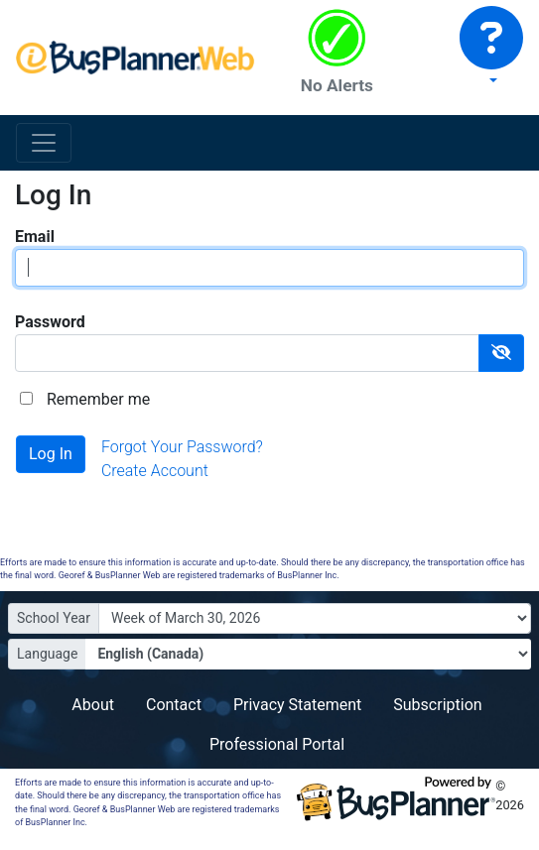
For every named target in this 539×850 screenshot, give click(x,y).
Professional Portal (276, 744)
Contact (174, 704)
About (92, 704)
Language (47, 654)
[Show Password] (501, 353)
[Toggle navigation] (43, 143)
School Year (53, 618)
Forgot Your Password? (182, 446)
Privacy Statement (297, 704)
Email (35, 236)
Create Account (154, 470)
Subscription (437, 704)
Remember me (98, 399)
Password (50, 321)
